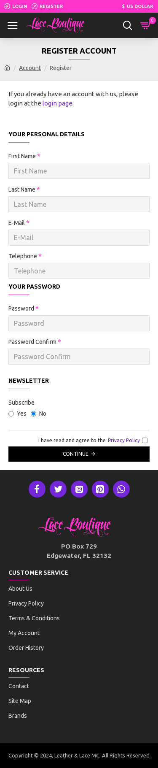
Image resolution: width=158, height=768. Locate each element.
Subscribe (21, 402)
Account (30, 68)
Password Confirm (32, 341)
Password (21, 308)
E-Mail (16, 222)
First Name (22, 156)
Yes (17, 413)
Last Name (21, 189)
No (38, 413)
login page (57, 103)
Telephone (22, 256)
